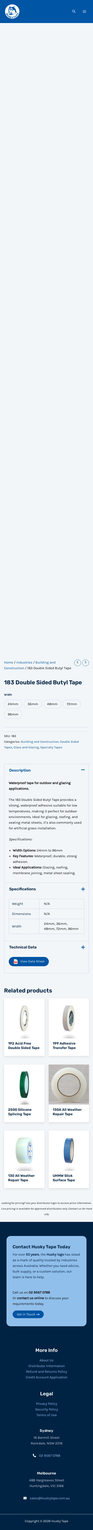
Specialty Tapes (51, 747)
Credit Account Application (46, 1377)
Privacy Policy (46, 1404)
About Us (46, 1360)
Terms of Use (46, 1415)
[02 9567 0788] (46, 1455)
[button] (74, 12)
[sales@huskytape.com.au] (46, 1498)
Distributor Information (46, 1366)
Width (8, 694)
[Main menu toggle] (84, 11)
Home (8, 662)
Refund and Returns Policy (46, 1371)
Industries (24, 662)
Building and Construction (40, 741)
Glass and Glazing (26, 747)
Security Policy (46, 1409)
